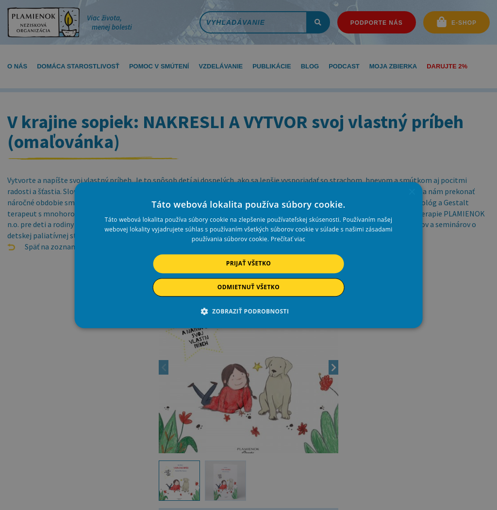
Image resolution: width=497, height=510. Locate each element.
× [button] (411, 192)
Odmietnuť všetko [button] (248, 287)
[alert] (248, 255)
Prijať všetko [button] (248, 264)
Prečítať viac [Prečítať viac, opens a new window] (288, 239)
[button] (248, 311)
